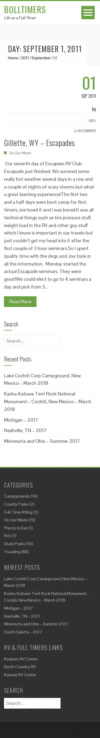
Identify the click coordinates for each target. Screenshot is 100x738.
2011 (25, 57)
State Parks (14, 544)
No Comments (85, 130)
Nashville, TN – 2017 (25, 430)
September (41, 57)
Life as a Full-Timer (20, 17)
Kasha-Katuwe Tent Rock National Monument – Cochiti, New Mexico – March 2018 (47, 401)
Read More (20, 301)
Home (13, 57)
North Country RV (20, 667)
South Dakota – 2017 (23, 632)
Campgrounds (17, 496)
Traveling (12, 552)
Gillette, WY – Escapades (39, 142)
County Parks (16, 504)
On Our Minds (20, 153)
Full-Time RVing (18, 512)
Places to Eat (16, 528)
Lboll (92, 120)
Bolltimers (25, 9)
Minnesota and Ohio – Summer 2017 (42, 441)
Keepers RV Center (21, 659)
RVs (7, 536)
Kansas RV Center (20, 675)
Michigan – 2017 (21, 420)
